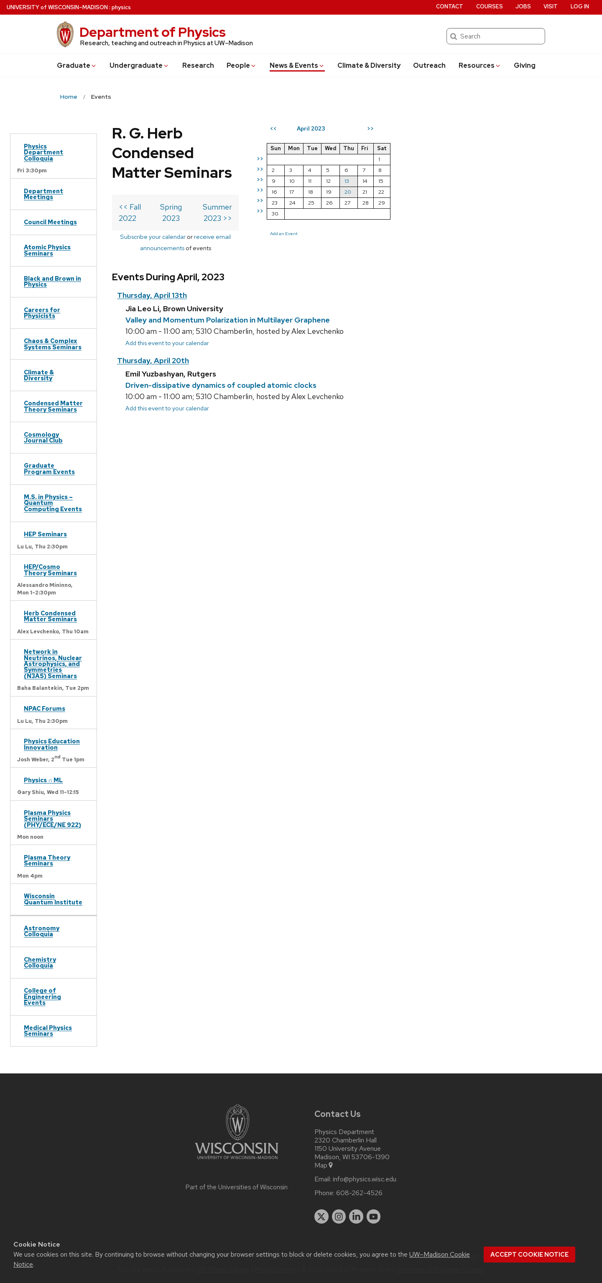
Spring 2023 (237, 167)
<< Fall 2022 (139, 167)
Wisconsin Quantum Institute (53, 899)
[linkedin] (356, 1216)
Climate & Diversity (368, 65)
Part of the (237, 1187)
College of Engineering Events (42, 996)
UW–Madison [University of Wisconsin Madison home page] (57, 7)
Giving (525, 65)
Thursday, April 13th (152, 233)
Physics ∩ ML (43, 780)
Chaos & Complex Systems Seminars (53, 344)
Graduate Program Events (49, 468)
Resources (480, 65)
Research (198, 65)
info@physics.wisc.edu (364, 1179)
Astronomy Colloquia (41, 931)
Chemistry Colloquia (40, 962)
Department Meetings (43, 194)
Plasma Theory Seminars (47, 860)
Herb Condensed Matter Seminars (50, 616)
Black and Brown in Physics (52, 281)
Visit (550, 6)
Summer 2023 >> (354, 167)
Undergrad (139, 65)
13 (498, 180)
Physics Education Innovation (52, 744)
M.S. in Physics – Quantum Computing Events (53, 503)
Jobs (523, 6)
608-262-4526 (359, 1193)
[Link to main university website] (236, 1160)
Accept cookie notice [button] (529, 1254)
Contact (449, 6)
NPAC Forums (44, 708)
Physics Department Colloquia (43, 152)
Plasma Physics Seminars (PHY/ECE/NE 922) (52, 819)
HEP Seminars (45, 534)
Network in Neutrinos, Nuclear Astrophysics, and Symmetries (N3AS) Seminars (53, 664)
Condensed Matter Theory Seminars (53, 406)
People (242, 65)
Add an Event (435, 233)
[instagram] (339, 1216)
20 (499, 191)
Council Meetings (50, 222)
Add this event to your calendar (167, 281)
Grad (77, 65)
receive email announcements (275, 186)
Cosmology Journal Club (43, 437)
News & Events (297, 65)
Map (324, 1165)
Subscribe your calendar (192, 186)
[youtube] (374, 1216)
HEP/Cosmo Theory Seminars (50, 569)
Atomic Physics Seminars (47, 250)
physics (121, 7)
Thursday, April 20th (153, 298)
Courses (489, 6)
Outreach (429, 65)
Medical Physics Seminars (48, 1030)
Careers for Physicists (42, 313)
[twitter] (321, 1216)
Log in (580, 6)
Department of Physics (152, 32)
